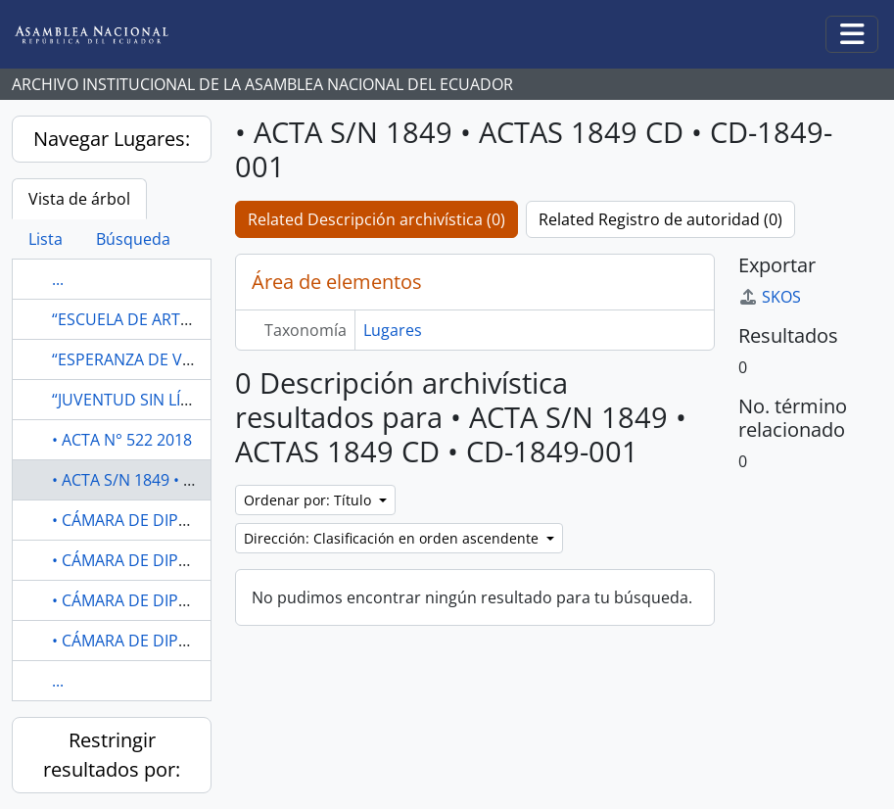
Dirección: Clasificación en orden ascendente (393, 538)
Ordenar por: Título (309, 500)
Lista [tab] (45, 239)
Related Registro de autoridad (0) (660, 219)
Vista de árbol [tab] (79, 199)
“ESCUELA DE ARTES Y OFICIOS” (165, 319)
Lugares (392, 330)
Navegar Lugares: (111, 138)
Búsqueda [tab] (133, 239)
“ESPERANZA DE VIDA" (132, 359)
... (58, 279)
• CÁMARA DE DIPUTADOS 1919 (166, 520)
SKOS (769, 297)
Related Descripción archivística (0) (376, 219)
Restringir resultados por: (111, 755)
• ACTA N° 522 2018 (122, 440)
